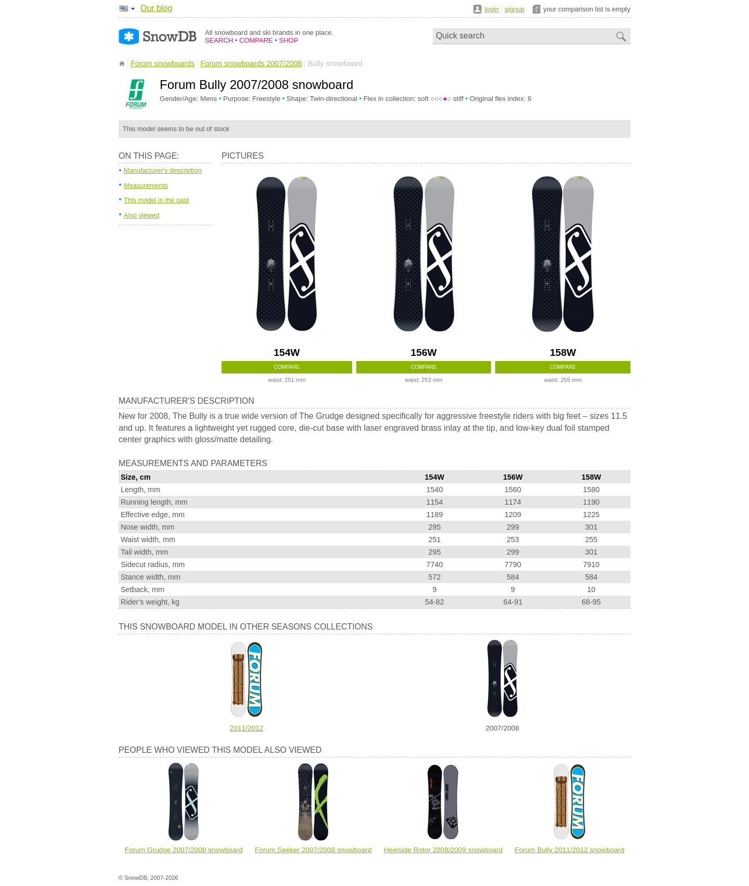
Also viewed (141, 215)
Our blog (156, 8)
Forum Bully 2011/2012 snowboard (570, 850)
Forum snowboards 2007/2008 (251, 63)
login (492, 9)
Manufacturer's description (163, 170)
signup (514, 9)
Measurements (146, 185)
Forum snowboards (163, 63)
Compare (287, 367)
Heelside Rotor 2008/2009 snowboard (443, 850)
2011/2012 (246, 728)
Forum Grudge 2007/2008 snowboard (184, 850)
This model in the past (156, 200)
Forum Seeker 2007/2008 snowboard (313, 850)
